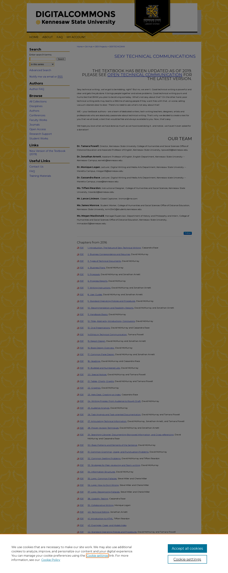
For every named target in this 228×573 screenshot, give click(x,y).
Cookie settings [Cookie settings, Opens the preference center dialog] (187, 559)
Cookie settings (97, 555)
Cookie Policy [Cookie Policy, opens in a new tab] (50, 560)
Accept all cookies (187, 548)
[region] (114, 553)
